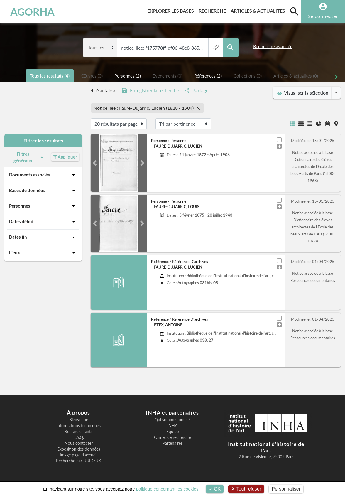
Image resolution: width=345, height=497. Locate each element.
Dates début (43, 221)
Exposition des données (78, 449)
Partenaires (172, 443)
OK (215, 488)
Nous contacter (79, 443)
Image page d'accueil (78, 455)
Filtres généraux (29, 157)
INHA (172, 425)
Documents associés (43, 174)
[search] (294, 11)
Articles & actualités (259, 10)
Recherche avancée (272, 46)
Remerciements (78, 431)
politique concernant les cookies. (168, 488)
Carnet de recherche (172, 437)
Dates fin (43, 237)
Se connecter (323, 16)
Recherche (213, 10)
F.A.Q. (78, 437)
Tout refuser (246, 488)
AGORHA (32, 12)
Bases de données (43, 190)
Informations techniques (78, 425)
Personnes (43, 206)
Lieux (43, 252)
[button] (95, 163)
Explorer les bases (171, 10)
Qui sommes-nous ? (172, 419)
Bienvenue (78, 419)
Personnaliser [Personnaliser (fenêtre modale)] (286, 488)
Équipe (172, 431)
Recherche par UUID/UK (78, 460)
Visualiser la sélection (302, 93)
